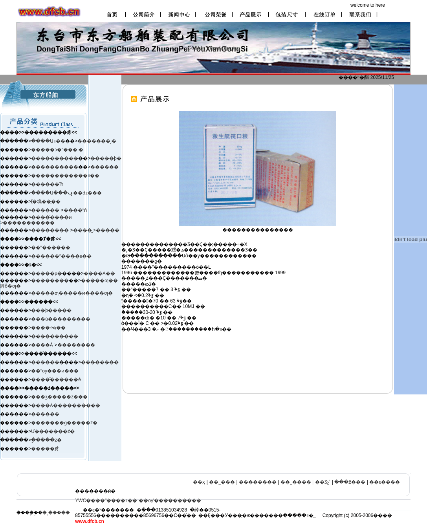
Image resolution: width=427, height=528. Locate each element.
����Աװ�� (48, 141)
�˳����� (56, 512)
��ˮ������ (50, 247)
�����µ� (46, 273)
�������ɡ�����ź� (64, 422)
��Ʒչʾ (323, 482)
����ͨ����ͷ (51, 217)
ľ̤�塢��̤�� (45, 201)
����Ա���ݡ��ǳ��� (66, 193)
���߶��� (349, 482)
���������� (54, 158)
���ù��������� (60, 319)
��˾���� (295, 482)
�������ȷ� (96, 141)
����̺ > (84, 230)
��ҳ (199, 482)
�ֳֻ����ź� (46, 440)
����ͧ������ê (56, 379)
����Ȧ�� (99, 273)
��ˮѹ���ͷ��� (55, 371)
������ (104, 167)
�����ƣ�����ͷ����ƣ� (72, 293)
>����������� (27, 223)
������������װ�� (65, 175)
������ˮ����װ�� (61, 256)
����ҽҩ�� (48, 327)
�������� (50, 230)
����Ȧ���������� (65, 405)
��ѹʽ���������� (170, 500)
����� (107, 230)
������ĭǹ (47, 184)
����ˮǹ (75, 210)
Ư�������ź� (53, 431)
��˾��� (222, 482)
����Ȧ (42, 345)
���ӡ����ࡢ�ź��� (59, 397)
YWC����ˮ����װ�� (106, 500)
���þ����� (51, 310)
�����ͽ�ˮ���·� (57, 149)
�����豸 (45, 448)
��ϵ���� (384, 482)
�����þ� (105, 158)
